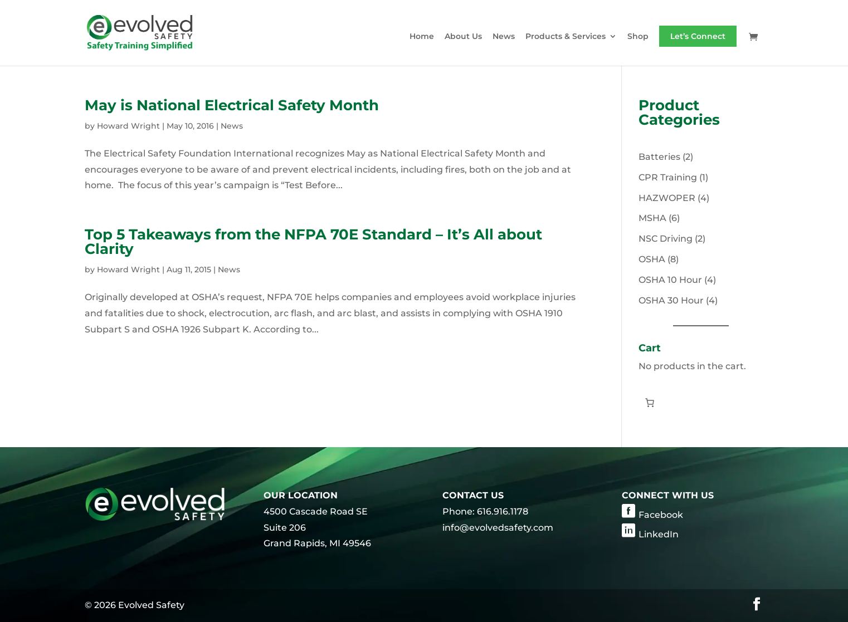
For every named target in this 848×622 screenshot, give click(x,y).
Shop (638, 36)
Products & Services (565, 36)
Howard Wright (128, 126)
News (504, 36)
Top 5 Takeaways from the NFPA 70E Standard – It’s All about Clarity (313, 242)
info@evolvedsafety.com (497, 527)
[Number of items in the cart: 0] (650, 402)
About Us (463, 36)
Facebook (661, 515)
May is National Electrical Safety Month (232, 105)
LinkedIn (659, 534)
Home (422, 36)
